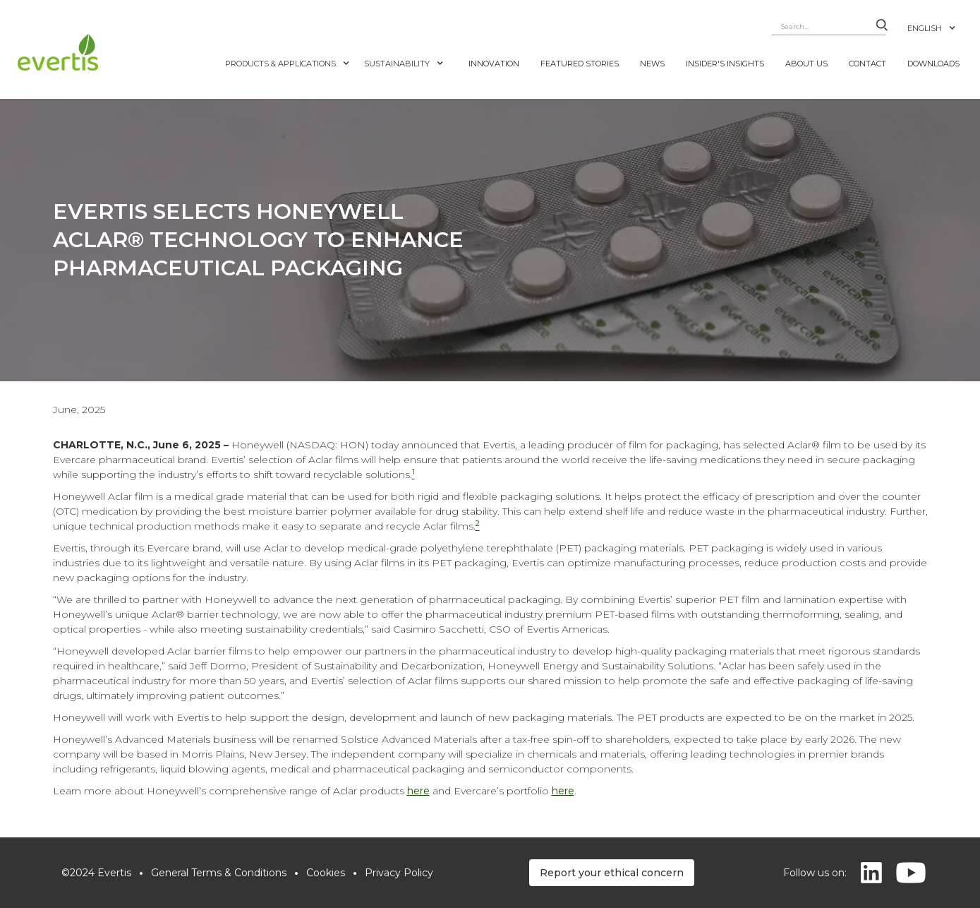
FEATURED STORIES (579, 63)
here (418, 790)
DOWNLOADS (933, 63)
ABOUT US (806, 63)
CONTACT (867, 63)
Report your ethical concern (612, 872)
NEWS (652, 63)
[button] (938, 21)
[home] (118, 52)
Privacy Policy (399, 872)
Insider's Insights (725, 63)
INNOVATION (493, 63)
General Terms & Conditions (218, 872)
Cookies (325, 872)
